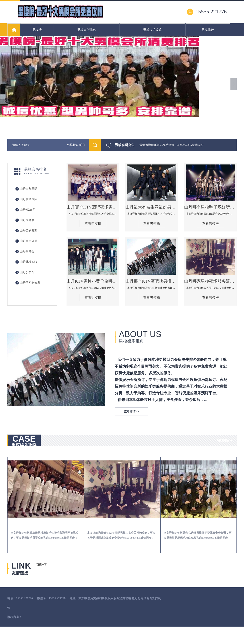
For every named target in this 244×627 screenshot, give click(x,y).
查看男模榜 (92, 223)
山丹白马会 (27, 251)
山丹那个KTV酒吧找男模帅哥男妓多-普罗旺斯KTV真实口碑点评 (151, 281)
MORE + (224, 440)
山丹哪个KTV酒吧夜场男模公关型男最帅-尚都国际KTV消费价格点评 (93, 207)
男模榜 (37, 30)
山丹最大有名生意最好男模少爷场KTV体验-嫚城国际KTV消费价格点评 (151, 207)
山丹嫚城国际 (28, 199)
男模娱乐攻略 (152, 30)
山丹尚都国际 (28, 188)
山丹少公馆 (27, 272)
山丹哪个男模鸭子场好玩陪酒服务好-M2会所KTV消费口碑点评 (210, 207)
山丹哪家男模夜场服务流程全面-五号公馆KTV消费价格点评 (210, 281)
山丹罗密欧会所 (30, 282)
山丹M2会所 (27, 209)
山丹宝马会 (27, 220)
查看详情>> (131, 411)
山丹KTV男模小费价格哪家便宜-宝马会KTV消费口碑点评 (93, 281)
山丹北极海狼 (28, 261)
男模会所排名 (86, 30)
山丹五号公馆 (28, 241)
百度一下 (41, 564)
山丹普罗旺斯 (28, 230)
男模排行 (207, 30)
